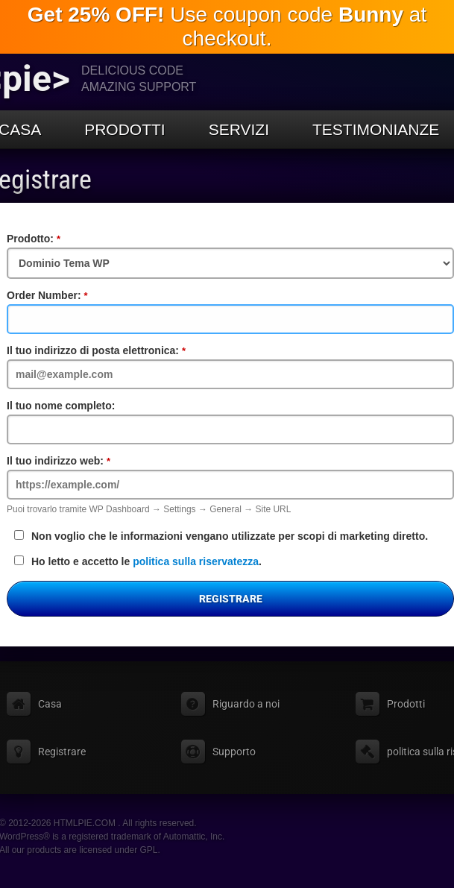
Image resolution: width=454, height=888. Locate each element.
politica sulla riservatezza (196, 561)
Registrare (230, 599)
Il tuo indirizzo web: (89, 461)
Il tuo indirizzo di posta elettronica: (126, 350)
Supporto (234, 752)
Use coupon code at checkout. (227, 26)
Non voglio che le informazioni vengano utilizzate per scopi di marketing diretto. (221, 536)
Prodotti (124, 129)
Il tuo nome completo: (61, 406)
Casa (50, 704)
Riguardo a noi (246, 704)
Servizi (239, 129)
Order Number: (77, 295)
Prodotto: (64, 239)
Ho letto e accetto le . (138, 561)
